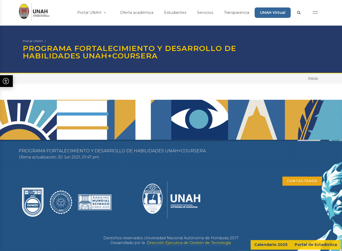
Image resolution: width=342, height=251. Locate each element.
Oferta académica (136, 12)
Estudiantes (175, 12)
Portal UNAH (91, 12)
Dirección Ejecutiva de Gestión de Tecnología (189, 242)
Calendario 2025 (270, 244)
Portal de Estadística (316, 244)
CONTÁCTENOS (302, 181)
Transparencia (236, 12)
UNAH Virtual (272, 12)
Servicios (205, 12)
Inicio (313, 78)
